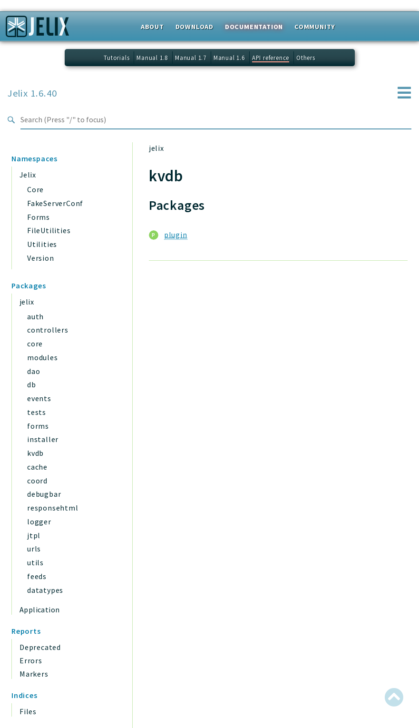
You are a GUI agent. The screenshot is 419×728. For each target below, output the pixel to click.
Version (40, 258)
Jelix (27, 174)
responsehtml (52, 507)
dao (33, 371)
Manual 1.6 (229, 57)
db (31, 384)
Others (305, 57)
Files (28, 711)
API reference (270, 57)
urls (34, 548)
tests (36, 412)
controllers (47, 329)
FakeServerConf (55, 203)
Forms (38, 217)
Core (35, 189)
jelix (26, 301)
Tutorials (116, 57)
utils (35, 562)
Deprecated (40, 647)
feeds (37, 576)
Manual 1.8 (152, 57)
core (35, 343)
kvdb (35, 453)
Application (39, 609)
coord (37, 480)
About (152, 26)
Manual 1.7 (190, 57)
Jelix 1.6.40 (32, 93)
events (39, 398)
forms (38, 426)
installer (42, 439)
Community (314, 26)
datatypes (45, 590)
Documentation (254, 26)
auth (35, 316)
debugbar (44, 494)
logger (39, 521)
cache (37, 467)
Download (194, 26)
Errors (30, 660)
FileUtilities (48, 230)
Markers (34, 674)
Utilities (42, 244)
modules (42, 357)
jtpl (33, 535)
